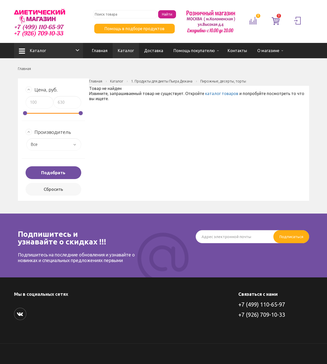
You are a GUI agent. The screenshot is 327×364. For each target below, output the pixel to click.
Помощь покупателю (194, 50)
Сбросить (53, 189)
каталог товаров (221, 93)
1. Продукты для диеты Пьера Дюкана (161, 81)
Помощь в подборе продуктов (134, 28)
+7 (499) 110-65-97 (261, 304)
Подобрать (53, 172)
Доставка (153, 50)
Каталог (32, 50)
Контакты (237, 50)
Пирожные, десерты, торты (223, 81)
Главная (100, 50)
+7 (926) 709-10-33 (261, 314)
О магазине (268, 50)
